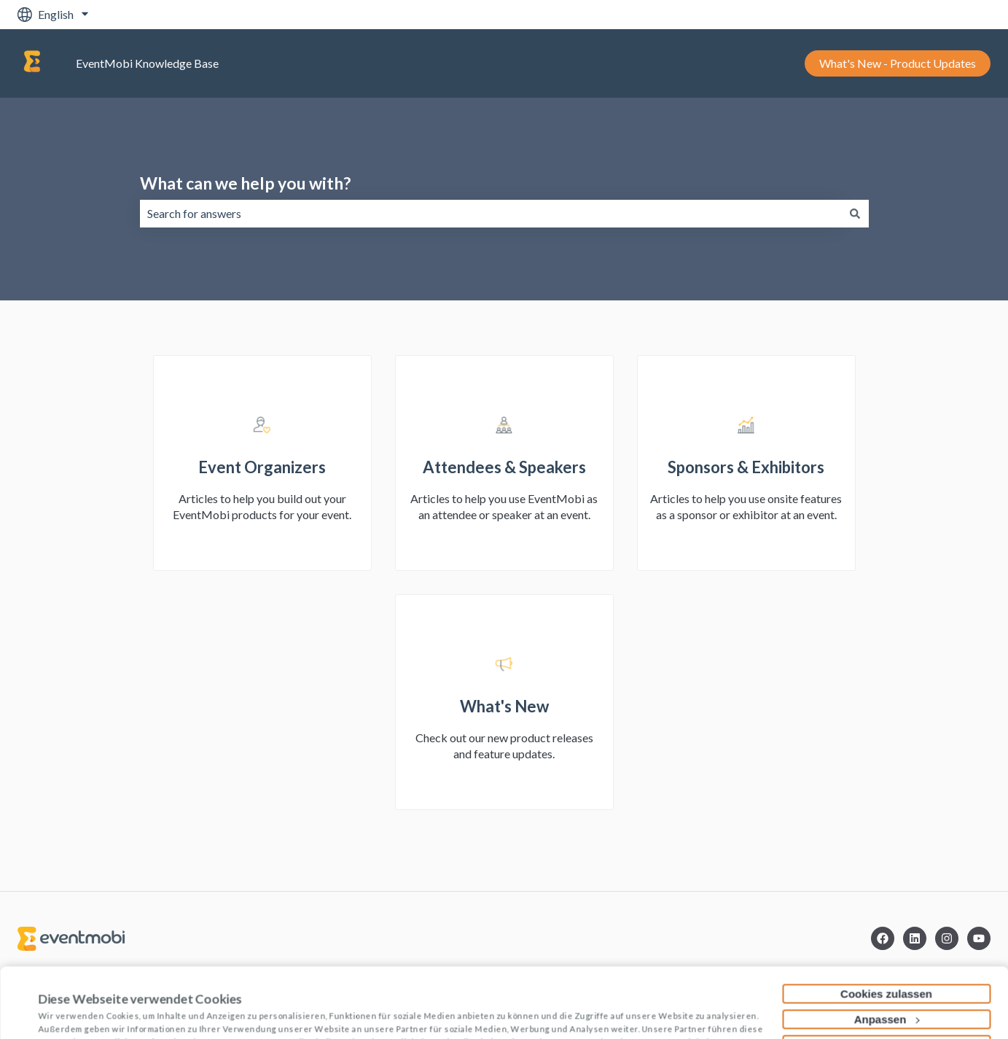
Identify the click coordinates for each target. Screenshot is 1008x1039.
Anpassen (887, 953)
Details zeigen (75, 1011)
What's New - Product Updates (897, 63)
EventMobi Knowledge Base (147, 63)
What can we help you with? (245, 183)
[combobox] (490, 213)
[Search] (855, 213)
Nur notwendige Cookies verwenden (886, 979)
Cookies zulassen (886, 928)
